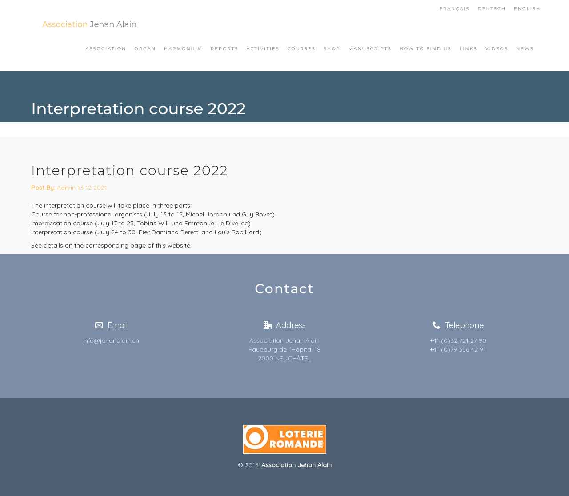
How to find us (426, 49)
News (525, 49)
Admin (53, 188)
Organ (145, 49)
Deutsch (492, 9)
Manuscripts (370, 49)
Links (468, 49)
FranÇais (454, 9)
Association (105, 49)
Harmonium (183, 49)
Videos (496, 49)
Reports (224, 49)
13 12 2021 (92, 188)
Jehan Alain (89, 24)
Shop (332, 49)
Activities (262, 49)
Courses (302, 49)
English (527, 9)
